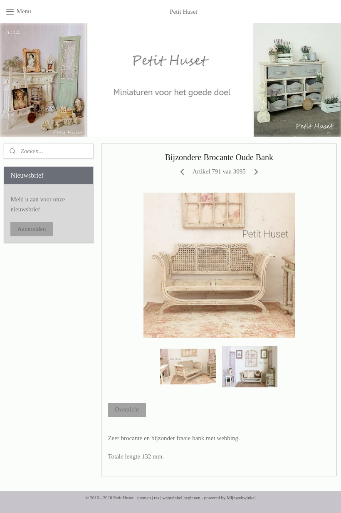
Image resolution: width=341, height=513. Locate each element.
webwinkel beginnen (181, 497)
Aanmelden (31, 229)
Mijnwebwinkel (241, 497)
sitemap (143, 497)
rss (156, 497)
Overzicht (127, 409)
